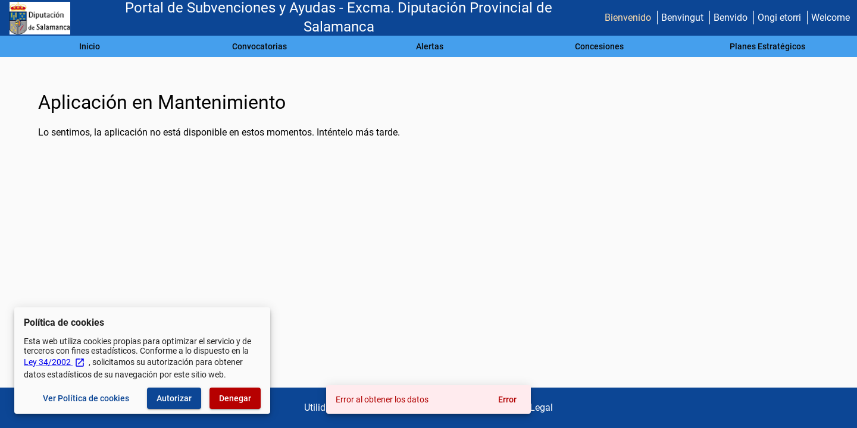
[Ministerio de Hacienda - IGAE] (40, 18)
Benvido (730, 17)
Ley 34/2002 (54, 362)
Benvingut (682, 17)
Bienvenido (628, 17)
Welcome (830, 17)
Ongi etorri (779, 17)
